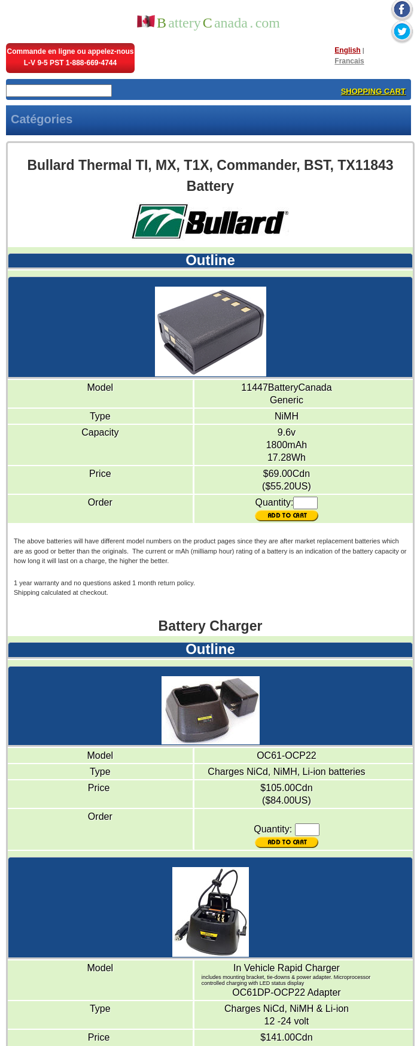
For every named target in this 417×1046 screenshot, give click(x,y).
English (347, 50)
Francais (349, 61)
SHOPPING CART (373, 91)
